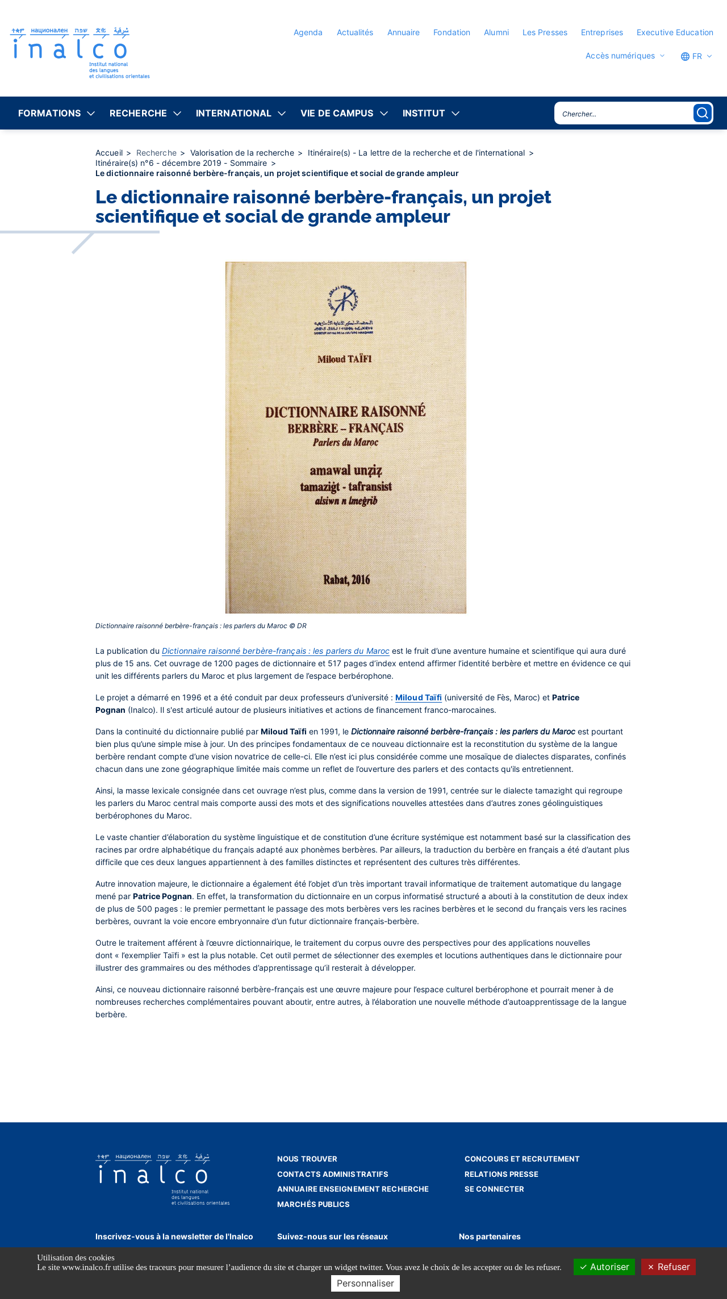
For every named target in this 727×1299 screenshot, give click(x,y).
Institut (424, 113)
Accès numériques (620, 55)
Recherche (138, 113)
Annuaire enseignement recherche (353, 1188)
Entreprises (602, 32)
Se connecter (494, 1188)
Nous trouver (307, 1158)
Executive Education (675, 32)
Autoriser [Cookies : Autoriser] (604, 1266)
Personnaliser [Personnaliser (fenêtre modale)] (365, 1283)
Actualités (355, 32)
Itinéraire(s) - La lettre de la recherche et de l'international (417, 152)
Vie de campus (336, 113)
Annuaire (403, 32)
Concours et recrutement (522, 1158)
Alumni (496, 32)
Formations (49, 113)
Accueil (110, 152)
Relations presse (502, 1174)
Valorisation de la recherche (243, 152)
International (233, 113)
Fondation (451, 32)
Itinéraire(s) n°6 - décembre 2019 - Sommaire (182, 163)
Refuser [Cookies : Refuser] (668, 1266)
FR (691, 56)
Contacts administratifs (332, 1174)
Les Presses (545, 32)
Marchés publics (313, 1204)
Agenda (308, 32)
